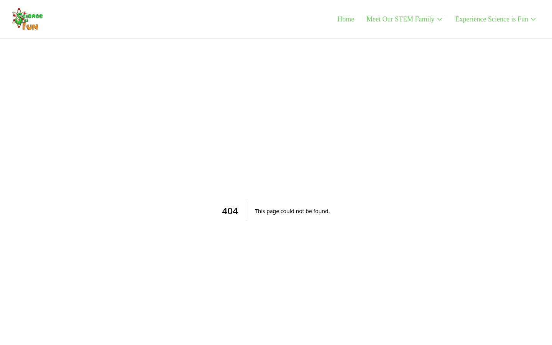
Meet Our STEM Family (404, 19)
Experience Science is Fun (496, 19)
